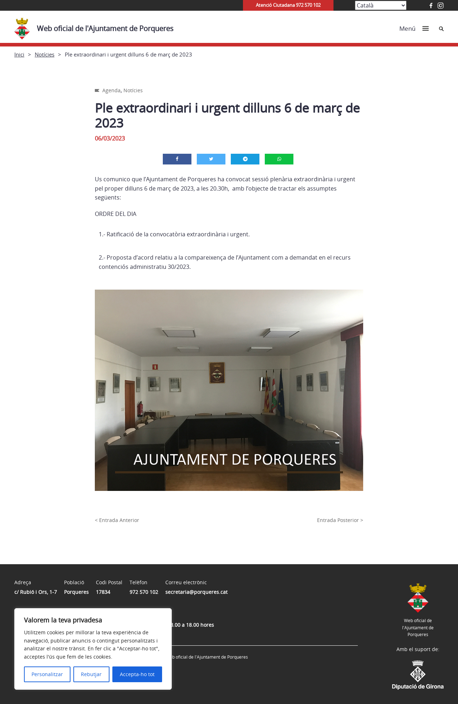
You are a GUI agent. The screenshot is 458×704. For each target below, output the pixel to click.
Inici (19, 54)
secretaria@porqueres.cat (196, 592)
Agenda (111, 90)
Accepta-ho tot (137, 674)
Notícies (44, 54)
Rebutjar (91, 674)
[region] (93, 649)
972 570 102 (144, 592)
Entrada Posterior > (340, 520)
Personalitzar (47, 674)
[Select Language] (380, 5)
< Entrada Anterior (117, 520)
